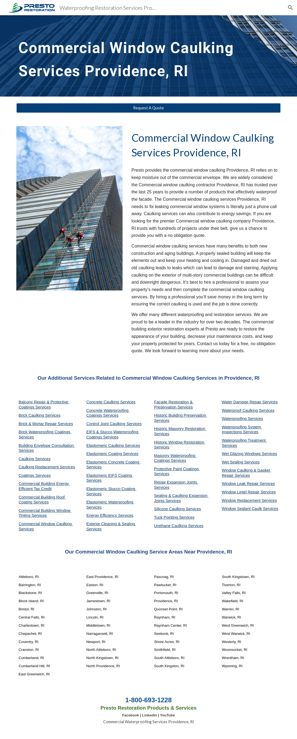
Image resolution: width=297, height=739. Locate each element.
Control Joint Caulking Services (114, 424)
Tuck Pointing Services (174, 517)
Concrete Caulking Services (111, 402)
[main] (148, 55)
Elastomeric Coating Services (112, 454)
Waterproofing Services (242, 418)
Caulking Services (34, 459)
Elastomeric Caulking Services (113, 445)
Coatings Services (34, 475)
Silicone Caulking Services (177, 509)
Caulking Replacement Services (46, 467)
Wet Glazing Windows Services (249, 454)
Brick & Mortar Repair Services (45, 424)
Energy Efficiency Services (109, 515)
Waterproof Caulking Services (248, 410)
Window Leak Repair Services (248, 483)
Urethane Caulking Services (179, 526)
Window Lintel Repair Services (249, 492)
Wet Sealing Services (241, 462)
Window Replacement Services (249, 500)
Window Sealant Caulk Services (250, 508)
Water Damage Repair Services (250, 402)
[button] (290, 7)
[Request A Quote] (148, 108)
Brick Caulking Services (39, 415)
